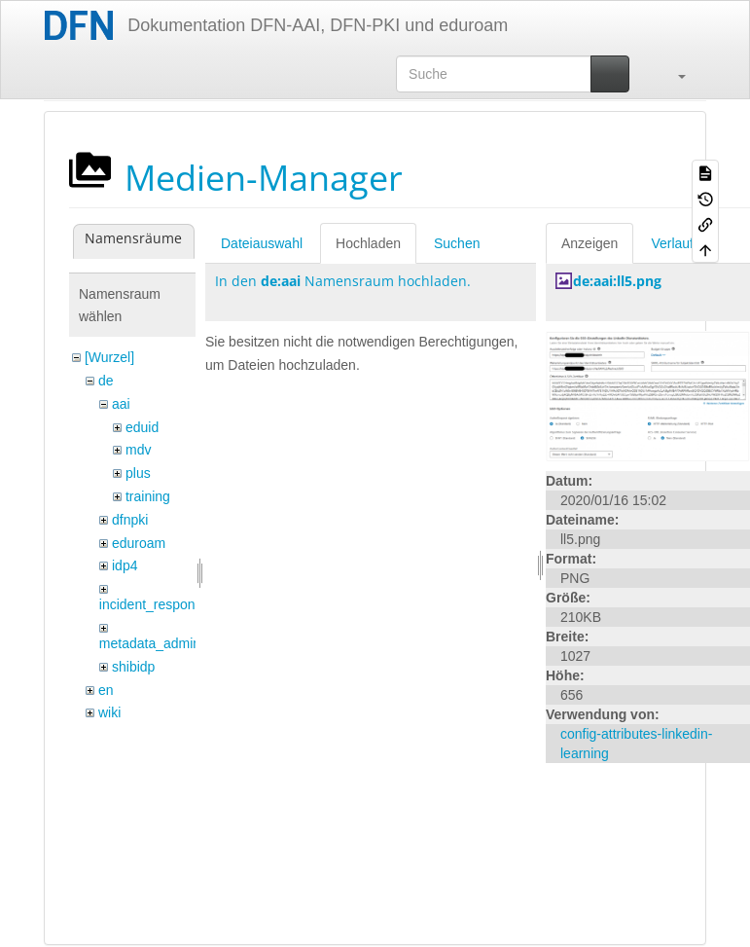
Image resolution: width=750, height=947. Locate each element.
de (106, 380)
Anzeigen (589, 243)
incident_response (154, 604)
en (106, 690)
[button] (672, 74)
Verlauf (672, 243)
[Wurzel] (109, 357)
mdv (138, 449)
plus (138, 473)
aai (121, 404)
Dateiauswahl (262, 243)
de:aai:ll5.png (617, 281)
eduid (142, 427)
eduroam (138, 543)
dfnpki (130, 520)
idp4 (124, 565)
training (147, 496)
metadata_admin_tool (165, 643)
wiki (109, 712)
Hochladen (368, 243)
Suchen (457, 243)
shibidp (133, 666)
